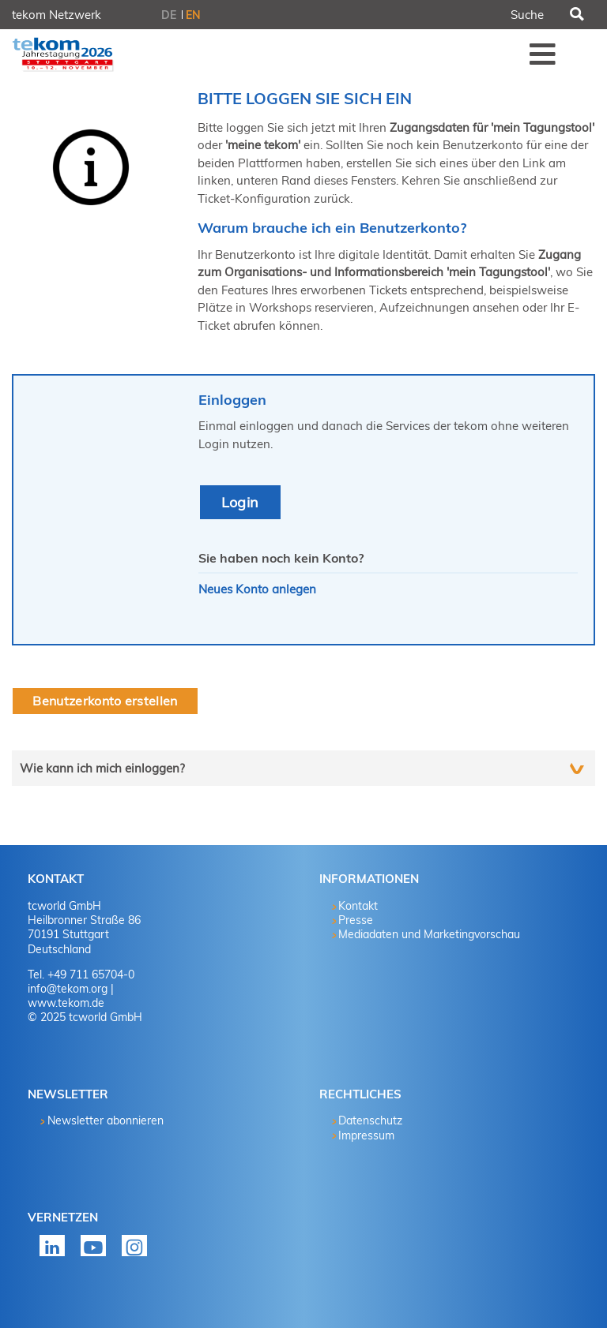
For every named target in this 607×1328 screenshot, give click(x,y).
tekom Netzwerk (56, 14)
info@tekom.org (67, 989)
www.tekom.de (66, 1003)
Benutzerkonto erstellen (104, 701)
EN (193, 15)
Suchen (575, 15)
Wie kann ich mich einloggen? (102, 768)
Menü (543, 54)
